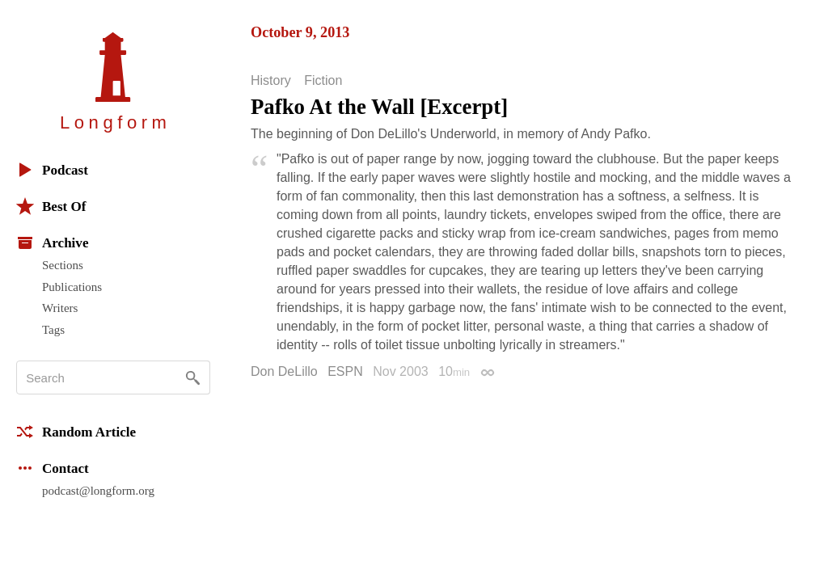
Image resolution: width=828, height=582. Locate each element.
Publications (72, 286)
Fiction (323, 80)
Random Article (76, 432)
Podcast (52, 170)
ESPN (345, 371)
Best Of (51, 206)
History (271, 80)
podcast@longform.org (98, 490)
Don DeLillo (284, 371)
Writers (60, 308)
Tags (53, 329)
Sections (62, 265)
